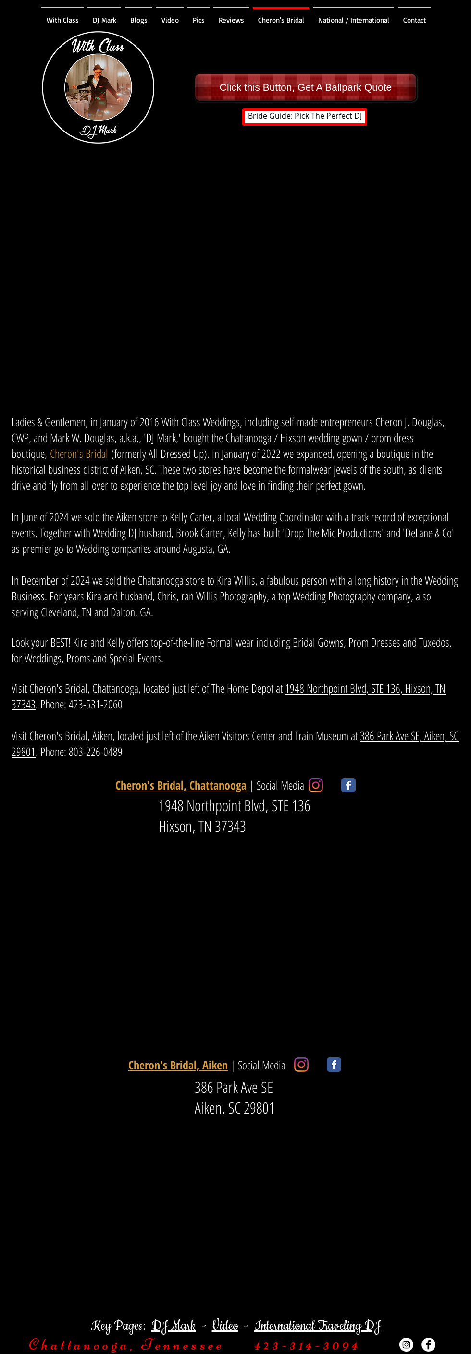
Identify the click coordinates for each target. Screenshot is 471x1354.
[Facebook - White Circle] (428, 1345)
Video (225, 1326)
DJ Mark (173, 1326)
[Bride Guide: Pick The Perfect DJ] (304, 117)
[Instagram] (316, 785)
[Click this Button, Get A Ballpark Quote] (305, 87)
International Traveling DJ (317, 1326)
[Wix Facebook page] (348, 785)
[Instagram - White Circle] (406, 1345)
